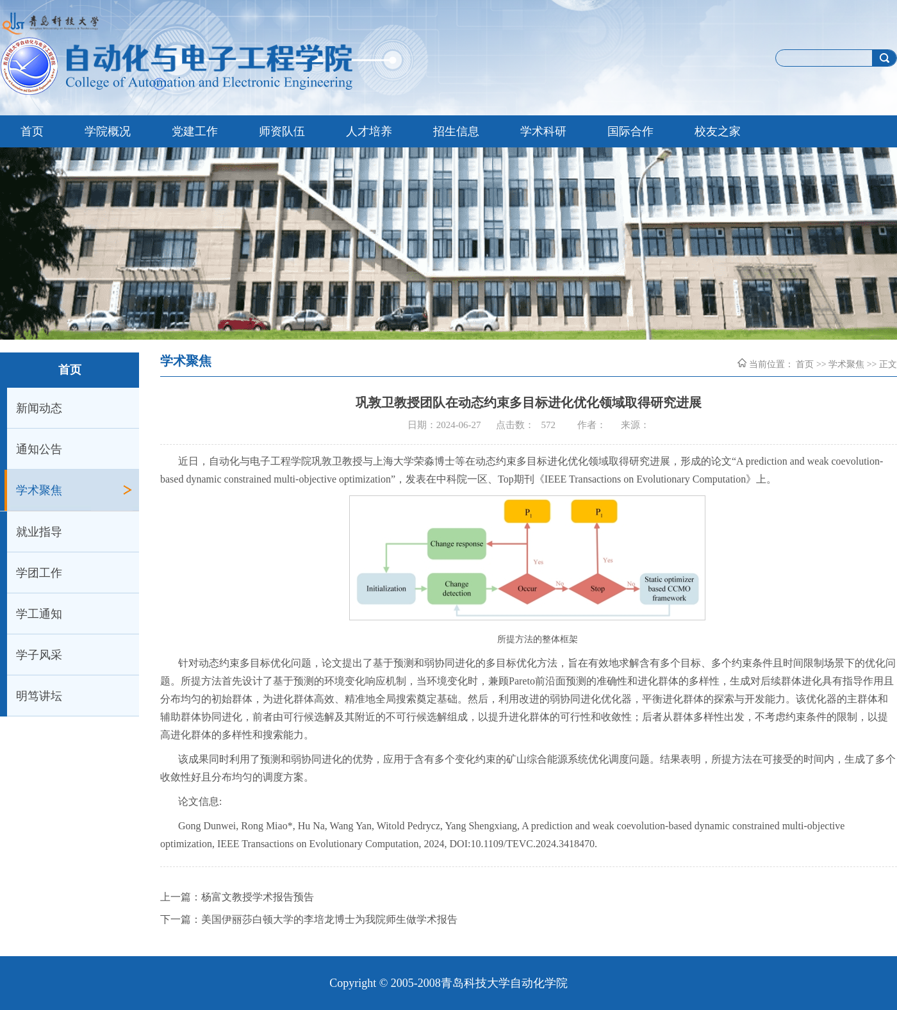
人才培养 (369, 131)
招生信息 (456, 131)
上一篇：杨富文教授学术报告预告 (237, 896)
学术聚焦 (39, 490)
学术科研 (543, 131)
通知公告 (39, 449)
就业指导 (39, 532)
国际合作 (630, 131)
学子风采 (39, 655)
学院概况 (108, 131)
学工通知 (39, 614)
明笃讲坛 (39, 696)
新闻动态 (39, 408)
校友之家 (718, 131)
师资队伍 (282, 131)
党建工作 (195, 131)
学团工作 (39, 573)
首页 (32, 131)
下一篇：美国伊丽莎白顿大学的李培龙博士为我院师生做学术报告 (308, 919)
